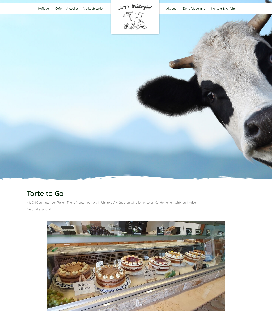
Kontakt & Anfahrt (223, 8)
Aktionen (172, 8)
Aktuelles (72, 8)
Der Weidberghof (194, 8)
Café (58, 8)
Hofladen (44, 8)
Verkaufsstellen (93, 8)
